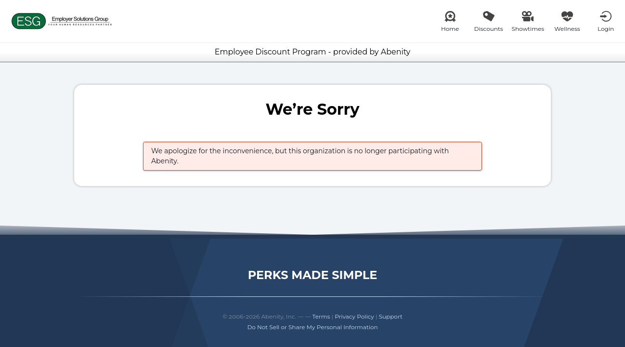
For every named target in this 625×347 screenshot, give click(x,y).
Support (391, 316)
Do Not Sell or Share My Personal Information (312, 327)
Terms (321, 316)
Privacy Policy (354, 316)
